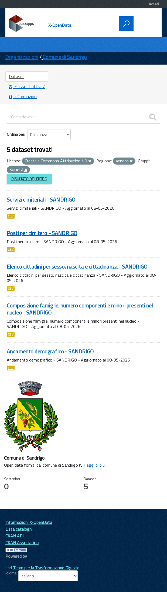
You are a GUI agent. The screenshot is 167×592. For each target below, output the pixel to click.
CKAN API (14, 536)
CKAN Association (22, 542)
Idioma (10, 573)
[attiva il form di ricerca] (126, 23)
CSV (10, 216)
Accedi (154, 4)
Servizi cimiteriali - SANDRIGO (41, 199)
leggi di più (95, 465)
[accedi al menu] (146, 23)
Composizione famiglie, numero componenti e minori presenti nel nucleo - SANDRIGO (80, 309)
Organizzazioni (21, 57)
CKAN (14, 562)
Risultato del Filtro (29, 179)
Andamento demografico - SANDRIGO (50, 351)
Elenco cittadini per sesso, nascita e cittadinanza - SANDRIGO (77, 266)
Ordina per (15, 134)
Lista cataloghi (18, 529)
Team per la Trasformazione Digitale (46, 567)
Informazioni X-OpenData (28, 522)
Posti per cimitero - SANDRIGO (42, 233)
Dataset (16, 76)
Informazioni (23, 96)
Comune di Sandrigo (65, 57)
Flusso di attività (27, 86)
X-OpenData (59, 25)
